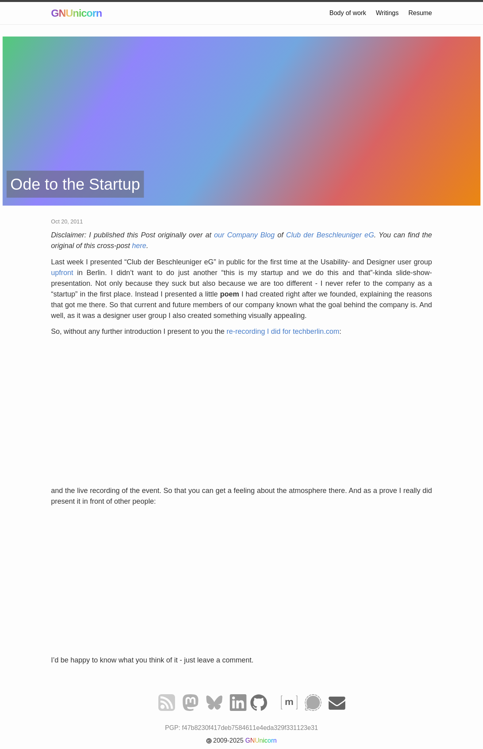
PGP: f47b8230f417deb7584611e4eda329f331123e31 (241, 727)
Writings (387, 13)
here (139, 246)
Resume (420, 13)
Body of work (347, 13)
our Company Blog (244, 235)
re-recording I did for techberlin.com (283, 331)
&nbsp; (242, 414)
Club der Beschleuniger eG (330, 235)
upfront (62, 273)
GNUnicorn (76, 13)
